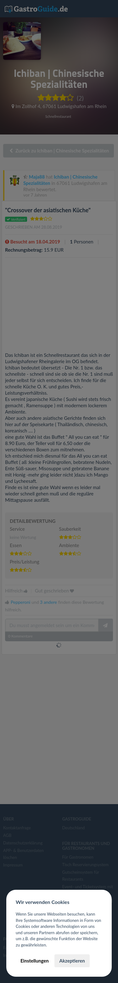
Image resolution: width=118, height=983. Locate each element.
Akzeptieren (72, 960)
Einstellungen (34, 960)
